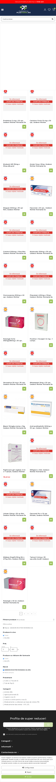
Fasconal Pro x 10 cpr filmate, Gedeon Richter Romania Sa (39, 515)
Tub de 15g (9, 683)
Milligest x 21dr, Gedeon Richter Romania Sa (39, 470)
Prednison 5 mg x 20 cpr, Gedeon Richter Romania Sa (14, 121)
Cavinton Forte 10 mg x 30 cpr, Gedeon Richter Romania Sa (40, 122)
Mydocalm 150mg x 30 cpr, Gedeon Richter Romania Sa (41, 252)
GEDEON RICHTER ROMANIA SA (17, 670)
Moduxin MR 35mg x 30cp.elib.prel (11, 165)
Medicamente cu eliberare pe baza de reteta (21, 702)
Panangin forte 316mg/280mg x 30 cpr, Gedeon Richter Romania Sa (14, 340)
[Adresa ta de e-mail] (23, 724)
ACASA (8, 692)
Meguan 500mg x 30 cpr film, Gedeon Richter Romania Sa (13, 209)
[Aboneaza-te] (48, 724)
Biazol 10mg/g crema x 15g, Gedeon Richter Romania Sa (14, 427)
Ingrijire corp (9, 697)
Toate (6, 635)
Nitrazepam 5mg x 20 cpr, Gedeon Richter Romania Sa (41, 383)
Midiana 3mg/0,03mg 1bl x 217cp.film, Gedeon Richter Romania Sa (14, 559)
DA (6, 661)
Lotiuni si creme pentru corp (15, 699)
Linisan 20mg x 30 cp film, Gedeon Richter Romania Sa (14, 514)
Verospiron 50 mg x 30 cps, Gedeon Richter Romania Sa (14, 383)
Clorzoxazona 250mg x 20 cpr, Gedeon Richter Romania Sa (13, 297)
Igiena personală (11, 694)
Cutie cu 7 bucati (11, 681)
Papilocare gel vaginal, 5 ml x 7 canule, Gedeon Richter (14, 470)
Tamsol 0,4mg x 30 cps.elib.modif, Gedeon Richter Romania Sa (39, 559)
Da (7, 638)
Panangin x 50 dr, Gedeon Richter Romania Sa (13, 601)
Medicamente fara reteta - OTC (16, 704)
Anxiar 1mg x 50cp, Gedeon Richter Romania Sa (41, 165)
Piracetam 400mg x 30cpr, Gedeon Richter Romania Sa (41, 296)
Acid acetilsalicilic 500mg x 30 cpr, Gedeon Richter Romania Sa (41, 428)
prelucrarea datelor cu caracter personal (26, 734)
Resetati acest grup (9, 672)
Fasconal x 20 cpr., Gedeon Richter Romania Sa (41, 209)
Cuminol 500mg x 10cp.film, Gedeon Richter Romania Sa (14, 252)
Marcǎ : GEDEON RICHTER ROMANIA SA (18, 628)
